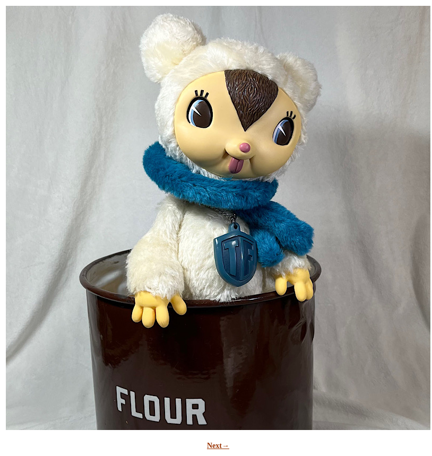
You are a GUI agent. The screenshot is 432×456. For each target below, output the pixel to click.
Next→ (218, 446)
